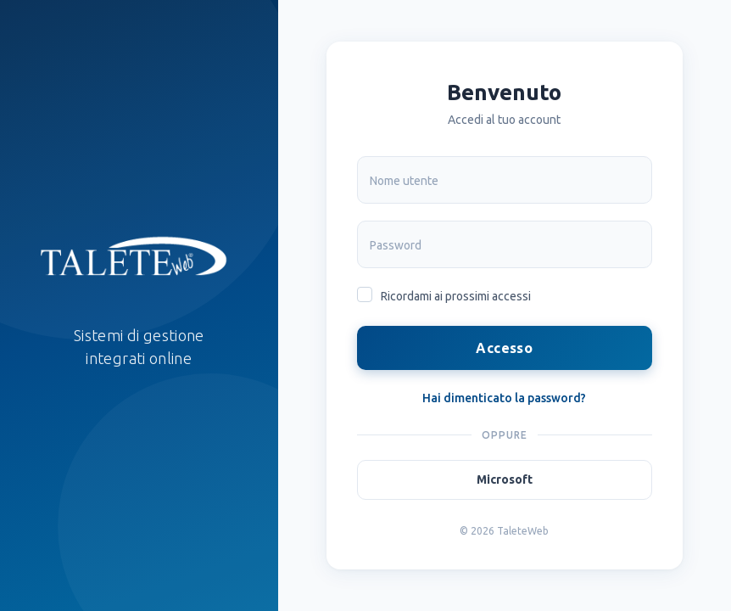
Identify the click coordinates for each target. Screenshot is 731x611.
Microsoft (505, 479)
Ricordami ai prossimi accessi (456, 296)
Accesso (504, 348)
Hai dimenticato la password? (504, 398)
